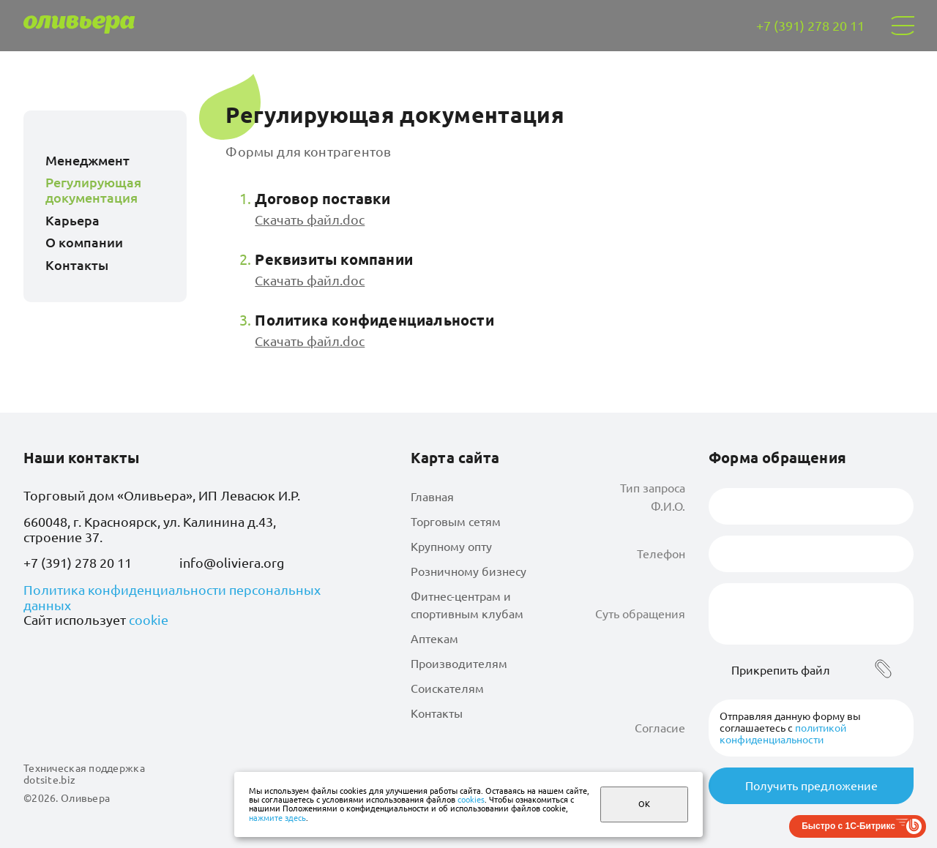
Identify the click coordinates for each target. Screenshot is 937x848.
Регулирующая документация (93, 190)
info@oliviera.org (231, 562)
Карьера (72, 220)
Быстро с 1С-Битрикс (848, 826)
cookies (471, 799)
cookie (148, 619)
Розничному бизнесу (468, 571)
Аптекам (434, 638)
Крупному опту (451, 546)
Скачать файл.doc (310, 219)
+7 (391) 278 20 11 (77, 562)
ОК (644, 804)
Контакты (76, 265)
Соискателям (447, 688)
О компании (84, 242)
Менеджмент (87, 160)
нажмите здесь (277, 818)
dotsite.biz (49, 780)
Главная (432, 496)
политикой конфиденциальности (783, 734)
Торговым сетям (456, 521)
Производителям (459, 663)
